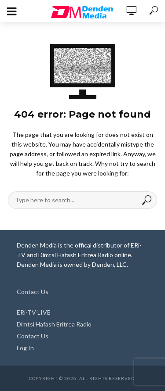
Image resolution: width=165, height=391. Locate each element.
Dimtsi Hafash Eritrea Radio (54, 324)
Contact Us (32, 291)
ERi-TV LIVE (34, 312)
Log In (25, 348)
